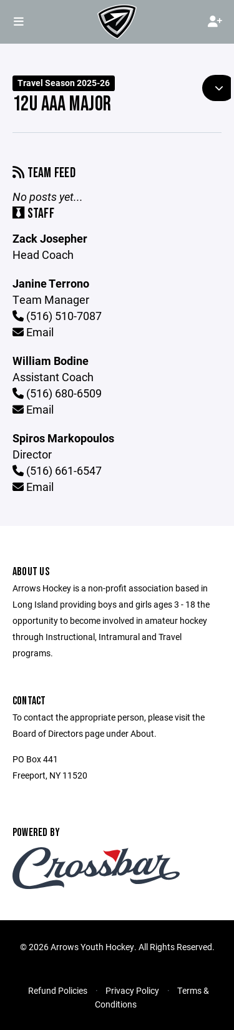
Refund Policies (57, 990)
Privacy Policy (132, 990)
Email (33, 331)
